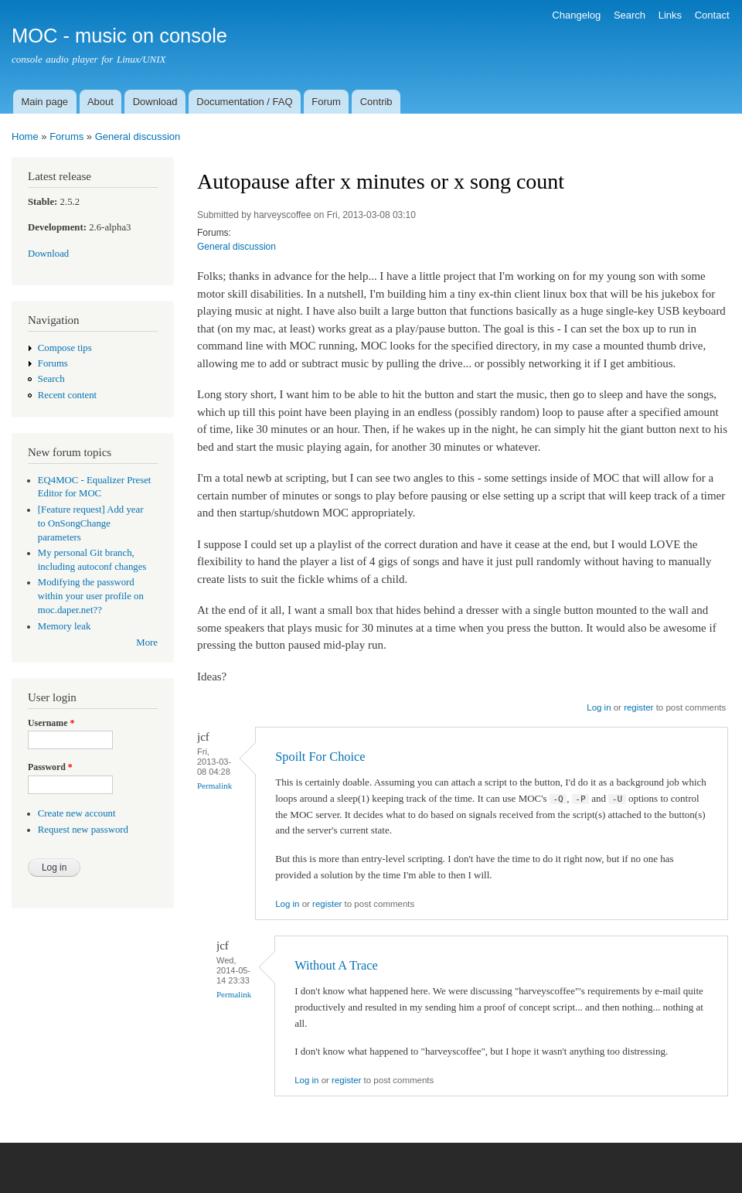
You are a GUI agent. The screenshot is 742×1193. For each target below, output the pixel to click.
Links (670, 15)
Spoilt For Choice (320, 756)
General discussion (138, 136)
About (100, 101)
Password (50, 767)
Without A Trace (336, 965)
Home (25, 136)
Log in (599, 707)
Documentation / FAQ (244, 101)
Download (155, 101)
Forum (326, 101)
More (147, 642)
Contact (712, 15)
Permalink (214, 785)
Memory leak (64, 626)
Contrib (376, 101)
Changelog (576, 15)
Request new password (83, 829)
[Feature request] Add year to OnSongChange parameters (91, 523)
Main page (44, 101)
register (638, 707)
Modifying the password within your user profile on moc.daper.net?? (91, 596)
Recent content (67, 395)
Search (629, 15)
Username (51, 723)
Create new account (77, 813)
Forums (66, 136)
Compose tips (65, 348)
